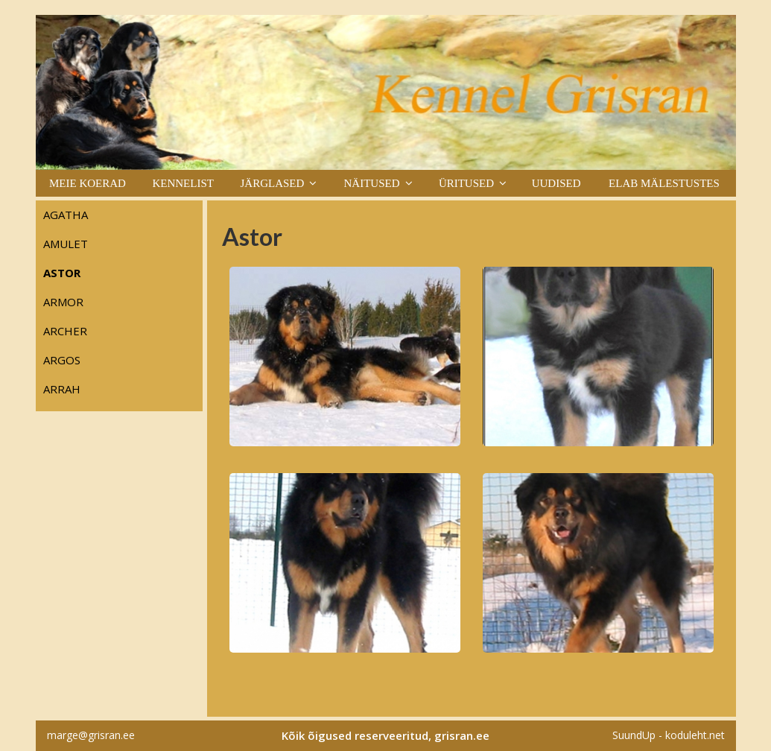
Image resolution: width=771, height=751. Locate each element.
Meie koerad (87, 183)
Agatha (65, 214)
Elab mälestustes (664, 183)
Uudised (556, 183)
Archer (65, 330)
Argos (61, 359)
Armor (63, 301)
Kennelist (183, 183)
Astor (61, 272)
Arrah (61, 388)
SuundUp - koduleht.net (668, 735)
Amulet (65, 243)
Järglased (272, 183)
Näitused (372, 183)
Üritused (466, 183)
